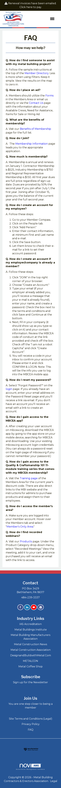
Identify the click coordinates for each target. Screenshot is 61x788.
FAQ (30, 729)
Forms (49, 95)
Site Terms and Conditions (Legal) (30, 718)
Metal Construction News (30, 644)
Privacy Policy (31, 724)
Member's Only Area (20, 526)
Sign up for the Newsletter (30, 682)
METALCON (30, 660)
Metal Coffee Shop (30, 666)
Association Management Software (30, 767)
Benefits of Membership (35, 128)
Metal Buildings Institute (30, 629)
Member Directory (36, 73)
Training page (29, 478)
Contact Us (36, 102)
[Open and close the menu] (41, 19)
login (9, 389)
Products (26, 541)
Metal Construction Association (31, 649)
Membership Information (31, 143)
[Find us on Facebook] (20, 607)
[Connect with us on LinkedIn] (27, 607)
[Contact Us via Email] (40, 607)
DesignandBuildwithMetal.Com (30, 655)
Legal (53, 781)
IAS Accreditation (30, 624)
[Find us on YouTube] (34, 607)
